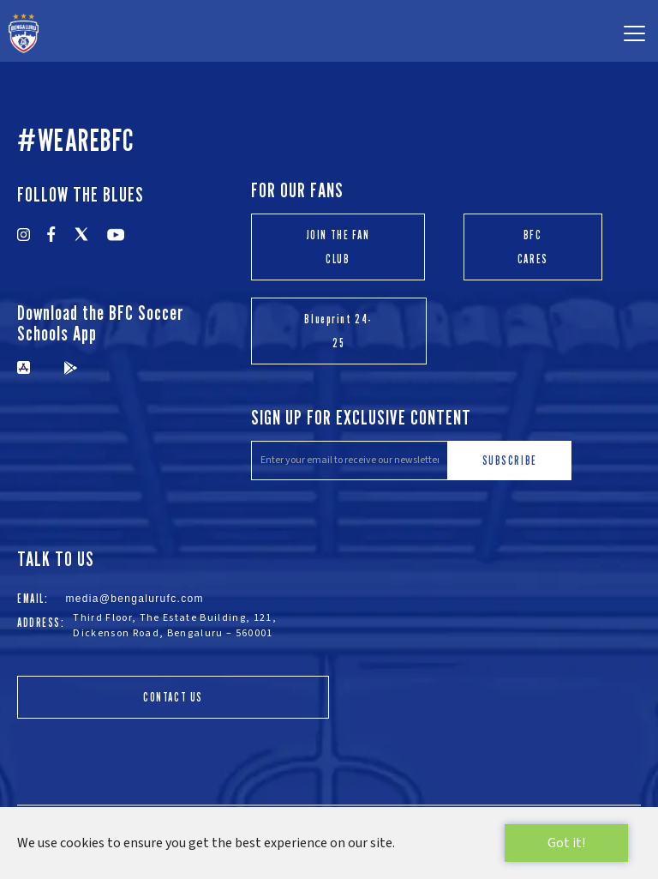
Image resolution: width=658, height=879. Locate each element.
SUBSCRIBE (509, 460)
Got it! (566, 843)
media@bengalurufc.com (134, 599)
